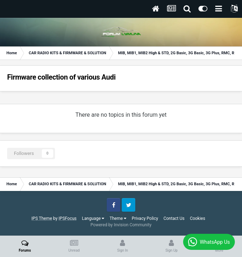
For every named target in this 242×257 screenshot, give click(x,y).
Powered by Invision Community (121, 224)
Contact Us (174, 218)
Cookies (197, 218)
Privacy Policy (145, 218)
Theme (118, 218)
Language (93, 218)
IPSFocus (67, 218)
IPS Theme (41, 218)
